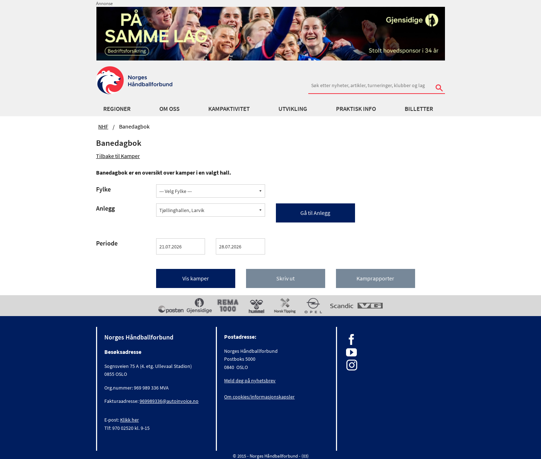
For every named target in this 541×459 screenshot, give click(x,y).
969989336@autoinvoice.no (169, 401)
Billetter (419, 109)
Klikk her (129, 420)
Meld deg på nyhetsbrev (250, 380)
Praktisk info (356, 109)
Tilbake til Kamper (118, 155)
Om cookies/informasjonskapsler (259, 396)
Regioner (117, 109)
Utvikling (292, 109)
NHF (103, 126)
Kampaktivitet (229, 109)
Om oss (169, 109)
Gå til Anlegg (315, 212)
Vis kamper (195, 278)
